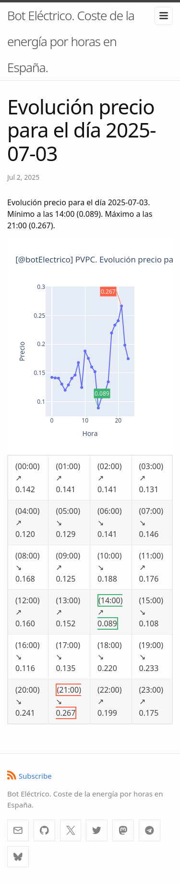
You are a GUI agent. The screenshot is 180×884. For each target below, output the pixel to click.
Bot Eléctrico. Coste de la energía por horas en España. (70, 41)
